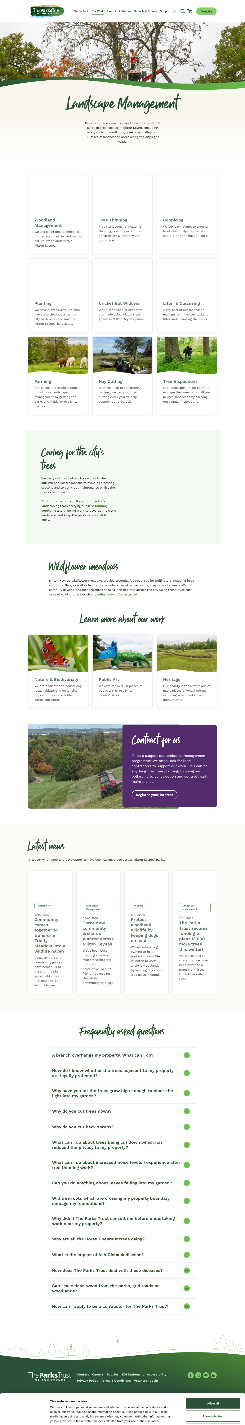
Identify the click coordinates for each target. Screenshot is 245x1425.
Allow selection (213, 1387)
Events (111, 11)
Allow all (213, 1374)
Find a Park (81, 11)
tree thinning (98, 506)
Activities (125, 11)
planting (70, 510)
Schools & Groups (145, 11)
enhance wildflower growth (118, 594)
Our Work (97, 11)
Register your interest (154, 795)
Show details (201, 1417)
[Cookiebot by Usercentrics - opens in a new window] (25, 1417)
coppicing (48, 510)
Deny (213, 1399)
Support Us (167, 11)
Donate (206, 11)
